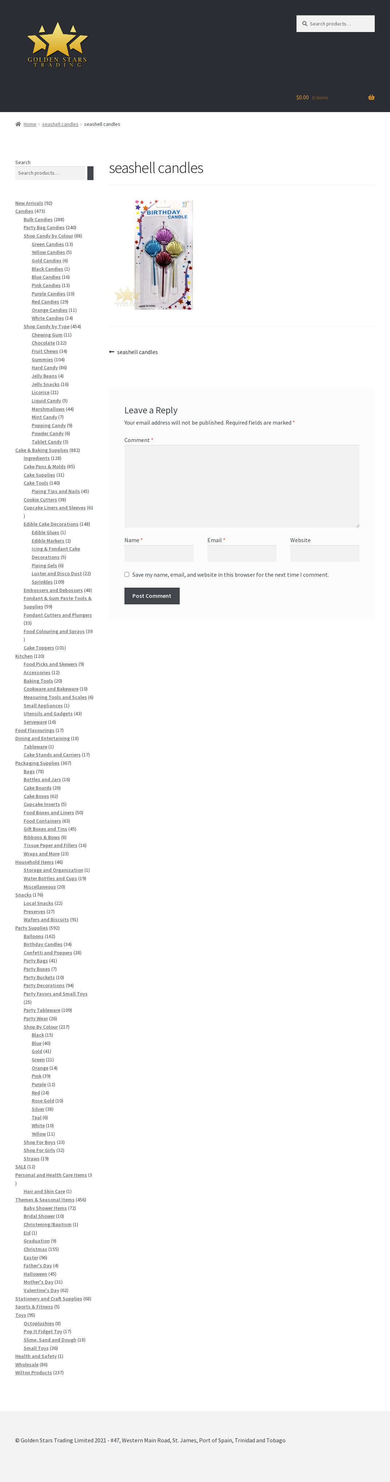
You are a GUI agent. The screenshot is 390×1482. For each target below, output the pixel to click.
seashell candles (60, 124)
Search (23, 162)
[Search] (90, 173)
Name (133, 540)
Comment (139, 440)
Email (216, 540)
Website (300, 540)
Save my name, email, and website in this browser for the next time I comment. (230, 574)
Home (30, 124)
